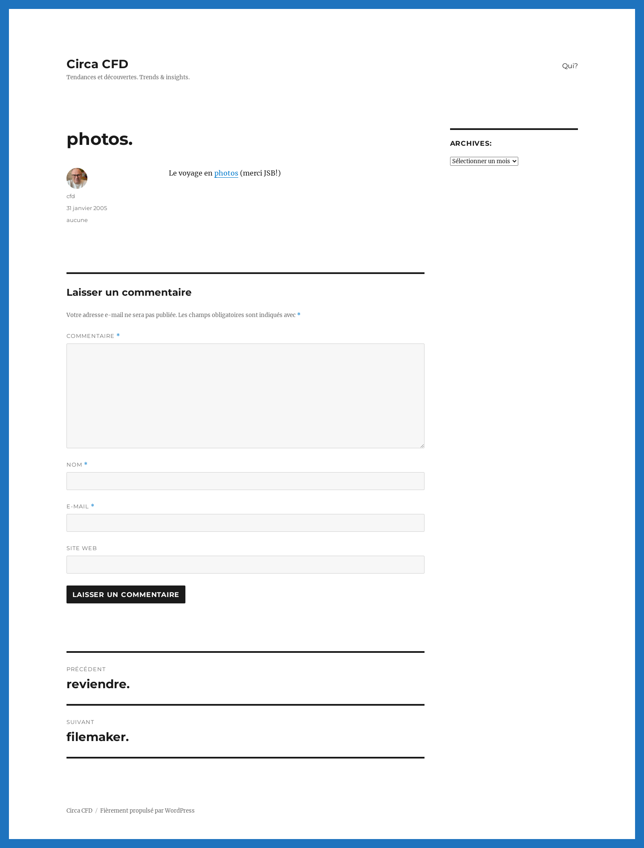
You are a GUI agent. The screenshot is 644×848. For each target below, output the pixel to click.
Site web (81, 548)
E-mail (80, 506)
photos (226, 173)
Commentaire (93, 336)
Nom (77, 464)
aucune (77, 219)
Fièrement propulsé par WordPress (147, 810)
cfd (70, 196)
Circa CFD (97, 64)
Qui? (570, 66)
